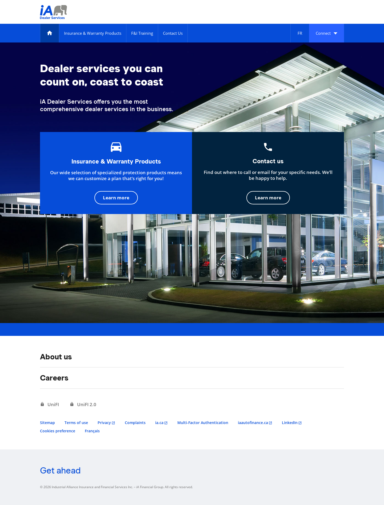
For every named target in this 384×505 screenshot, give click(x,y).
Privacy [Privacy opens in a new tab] (104, 422)
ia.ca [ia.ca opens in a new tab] (159, 422)
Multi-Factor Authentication (202, 422)
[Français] (299, 33)
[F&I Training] (142, 33)
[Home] (49, 33)
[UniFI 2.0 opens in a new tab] (83, 404)
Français (92, 430)
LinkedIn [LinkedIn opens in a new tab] (290, 422)
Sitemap (47, 422)
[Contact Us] (172, 33)
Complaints (135, 422)
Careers (54, 377)
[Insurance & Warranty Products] (92, 33)
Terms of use (76, 422)
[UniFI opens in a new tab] (49, 404)
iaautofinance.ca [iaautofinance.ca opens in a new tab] (253, 422)
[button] (326, 33)
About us (56, 356)
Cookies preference (57, 430)
